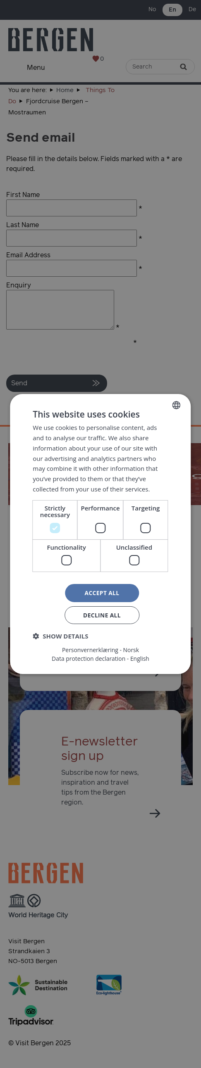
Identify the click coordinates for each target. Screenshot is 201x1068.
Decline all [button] (102, 615)
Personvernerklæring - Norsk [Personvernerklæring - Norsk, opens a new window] (100, 650)
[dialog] (100, 534)
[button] (60, 636)
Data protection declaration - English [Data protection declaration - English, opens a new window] (100, 658)
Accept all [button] (102, 593)
